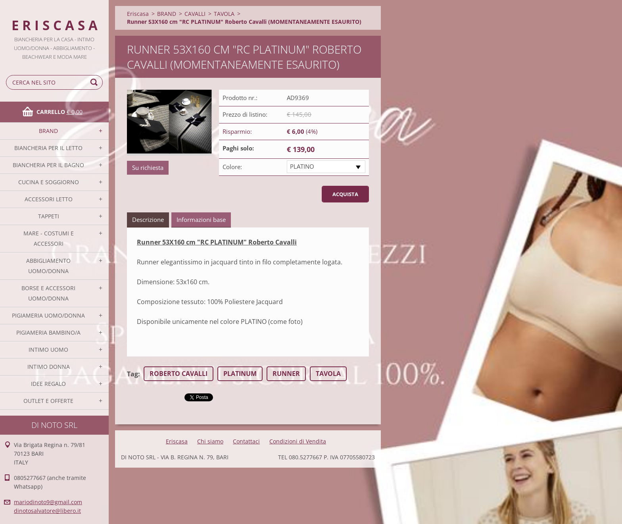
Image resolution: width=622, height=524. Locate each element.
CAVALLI (194, 13)
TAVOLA (224, 13)
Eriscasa (138, 13)
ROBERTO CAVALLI (178, 373)
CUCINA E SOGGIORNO (48, 182)
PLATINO (302, 166)
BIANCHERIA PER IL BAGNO (48, 165)
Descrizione (148, 219)
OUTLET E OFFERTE (48, 401)
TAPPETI (48, 216)
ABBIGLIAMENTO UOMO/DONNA (48, 266)
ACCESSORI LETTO (49, 199)
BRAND (48, 131)
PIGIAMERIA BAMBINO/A (48, 332)
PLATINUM (240, 373)
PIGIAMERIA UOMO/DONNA (48, 315)
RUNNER (286, 373)
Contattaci (246, 441)
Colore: (232, 167)
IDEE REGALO (48, 383)
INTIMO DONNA (48, 366)
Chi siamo (210, 441)
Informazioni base (201, 219)
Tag (132, 374)
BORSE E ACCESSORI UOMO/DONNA (48, 293)
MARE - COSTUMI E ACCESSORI (48, 238)
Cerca (95, 82)
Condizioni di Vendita (297, 441)
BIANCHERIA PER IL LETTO (48, 148)
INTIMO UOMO (48, 349)
